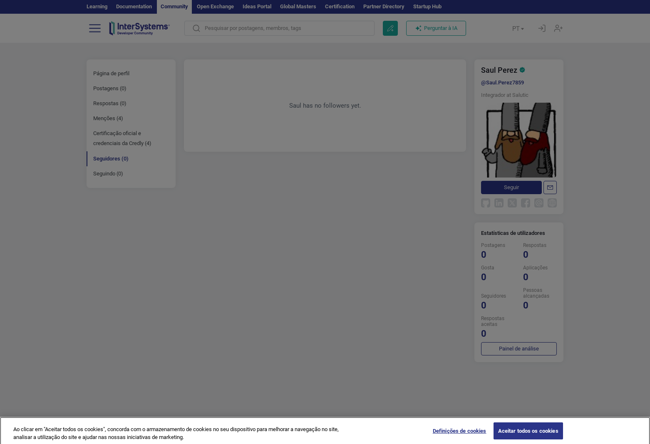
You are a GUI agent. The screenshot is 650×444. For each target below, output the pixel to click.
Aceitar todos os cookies (528, 435)
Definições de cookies (459, 435)
